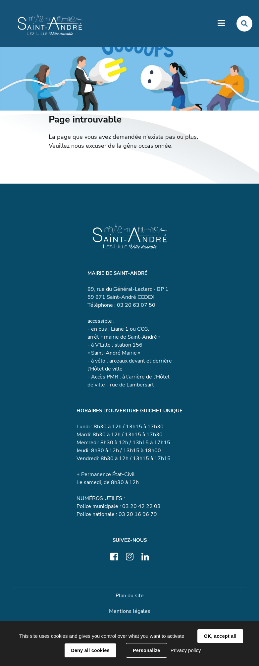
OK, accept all (220, 636)
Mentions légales (129, 611)
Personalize (146, 650)
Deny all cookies (90, 650)
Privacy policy (186, 650)
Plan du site (130, 595)
